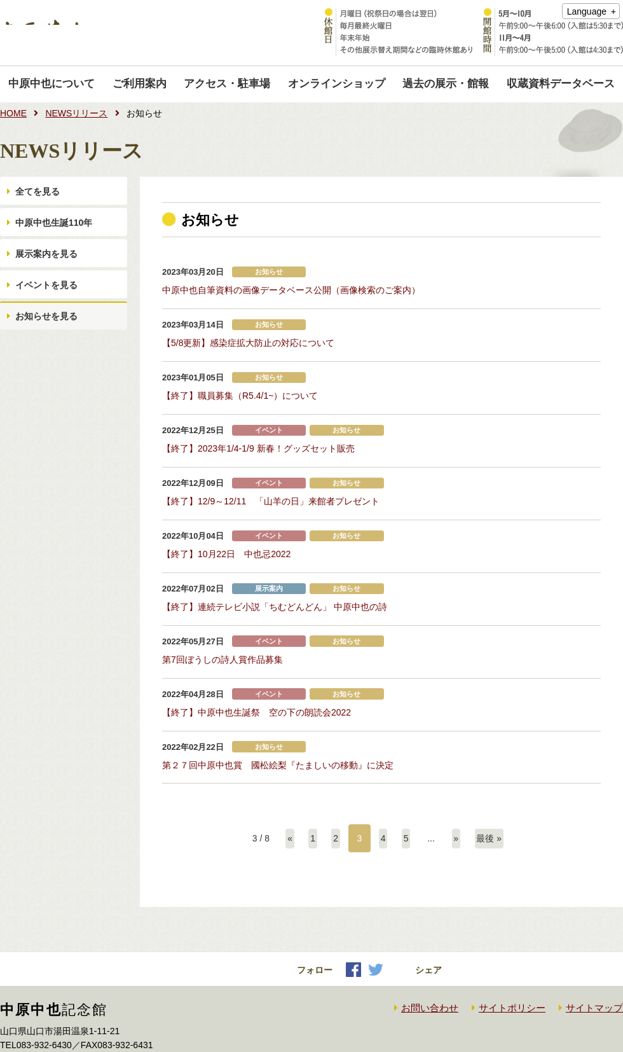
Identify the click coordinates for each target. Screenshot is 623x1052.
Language (586, 11)
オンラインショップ (336, 84)
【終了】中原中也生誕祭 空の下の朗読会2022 (256, 676)
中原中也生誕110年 (56, 238)
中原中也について (51, 84)
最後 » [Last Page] (494, 796)
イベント (269, 417)
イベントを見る (49, 320)
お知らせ (269, 271)
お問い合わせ (429, 965)
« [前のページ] (285, 796)
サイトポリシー (512, 965)
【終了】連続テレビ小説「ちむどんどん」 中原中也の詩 (274, 579)
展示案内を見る (49, 279)
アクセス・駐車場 (227, 84)
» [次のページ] (459, 796)
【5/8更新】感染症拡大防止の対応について (248, 337)
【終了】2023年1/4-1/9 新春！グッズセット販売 (258, 434)
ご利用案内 (140, 84)
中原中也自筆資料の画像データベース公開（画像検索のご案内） (291, 288)
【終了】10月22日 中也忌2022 (226, 530)
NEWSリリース (76, 113)
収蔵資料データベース (561, 84)
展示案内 (269, 562)
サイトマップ (594, 965)
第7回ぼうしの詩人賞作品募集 (222, 628)
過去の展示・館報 (445, 84)
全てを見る (40, 196)
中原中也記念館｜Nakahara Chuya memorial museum (135, 33)
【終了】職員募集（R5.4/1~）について (240, 385)
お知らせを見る (49, 362)
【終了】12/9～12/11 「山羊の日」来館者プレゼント (271, 482)
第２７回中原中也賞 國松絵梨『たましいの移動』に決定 (278, 724)
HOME (13, 113)
